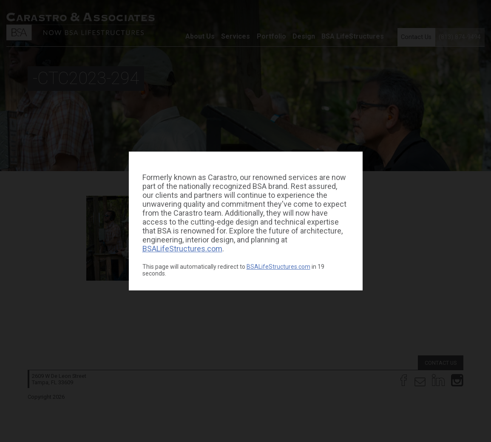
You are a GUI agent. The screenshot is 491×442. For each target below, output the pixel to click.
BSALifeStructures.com (182, 248)
